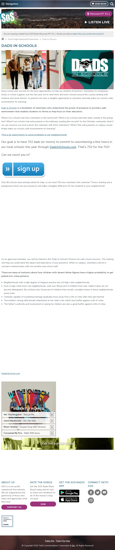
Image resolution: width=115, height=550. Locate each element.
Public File (49, 541)
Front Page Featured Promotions (23, 39)
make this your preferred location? (88, 34)
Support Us (14, 507)
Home (2, 39)
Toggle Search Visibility (112, 4)
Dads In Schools (9, 108)
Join (43, 504)
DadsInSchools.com (63, 147)
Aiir (73, 545)
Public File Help (63, 541)
